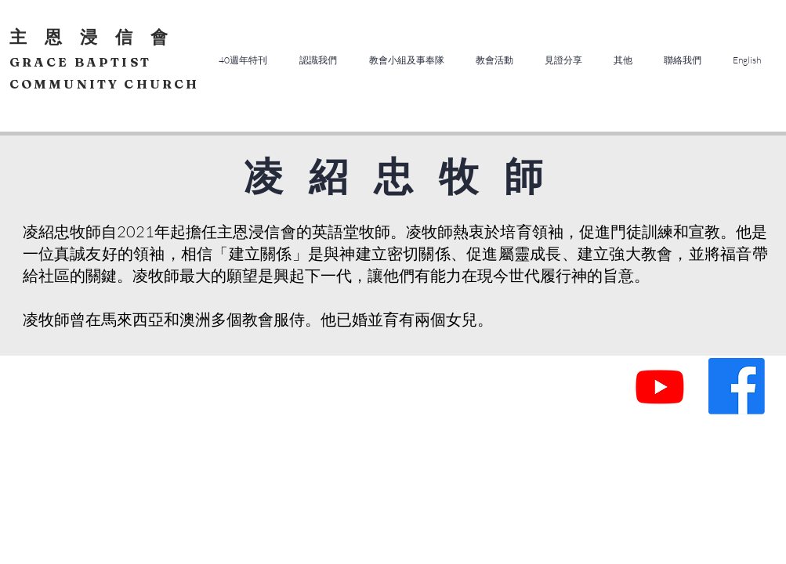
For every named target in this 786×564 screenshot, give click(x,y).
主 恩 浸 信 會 (90, 37)
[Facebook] (736, 386)
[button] (318, 60)
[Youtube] (660, 386)
